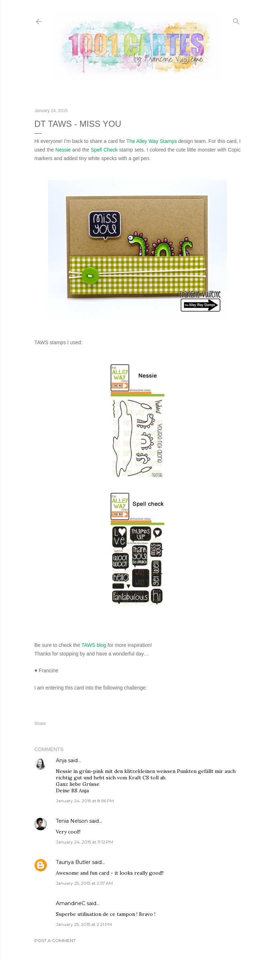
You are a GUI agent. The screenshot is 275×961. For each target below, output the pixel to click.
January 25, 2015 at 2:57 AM (84, 883)
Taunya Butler (73, 862)
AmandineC (70, 903)
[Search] (236, 20)
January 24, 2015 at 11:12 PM (84, 842)
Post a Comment (55, 940)
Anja (61, 760)
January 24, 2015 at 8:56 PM (85, 800)
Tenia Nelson (72, 821)
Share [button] (40, 723)
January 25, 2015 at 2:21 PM (84, 924)
